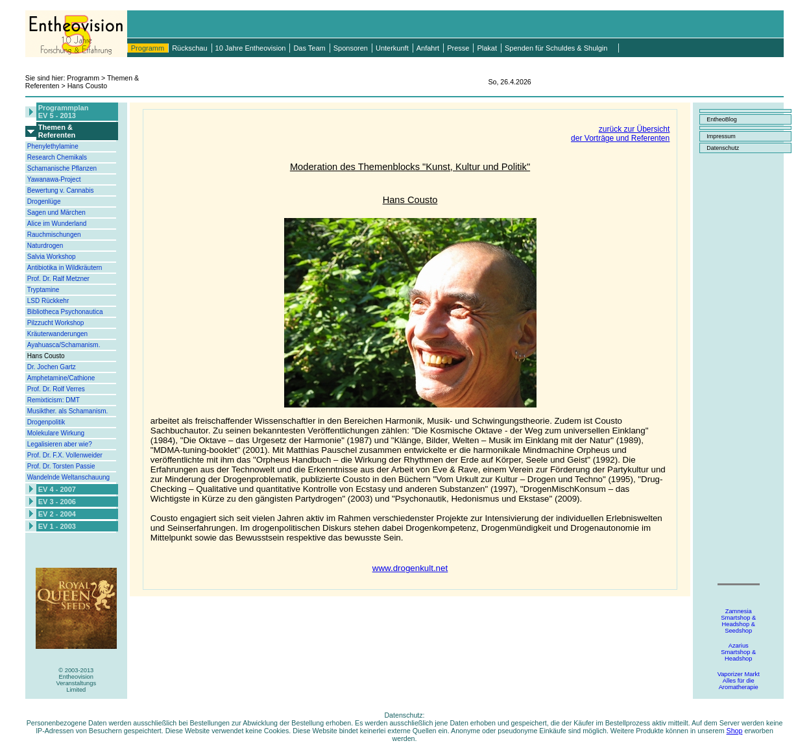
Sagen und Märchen (56, 212)
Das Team (309, 48)
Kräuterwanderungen (57, 333)
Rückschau (189, 48)
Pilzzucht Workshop (55, 322)
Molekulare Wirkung (55, 433)
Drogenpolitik (46, 422)
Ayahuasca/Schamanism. (64, 344)
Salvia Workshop (51, 256)
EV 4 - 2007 (57, 489)
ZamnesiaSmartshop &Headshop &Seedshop (738, 621)
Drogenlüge (44, 201)
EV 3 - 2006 (57, 501)
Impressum (721, 136)
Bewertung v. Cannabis (60, 190)
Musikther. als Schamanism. (67, 411)
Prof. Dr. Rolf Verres (56, 389)
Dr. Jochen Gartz (51, 367)
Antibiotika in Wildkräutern (65, 267)
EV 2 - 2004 (57, 514)
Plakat (487, 48)
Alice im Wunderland (57, 223)
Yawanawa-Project (54, 179)
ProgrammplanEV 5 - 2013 (63, 111)
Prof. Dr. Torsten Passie (61, 466)
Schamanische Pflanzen (62, 168)
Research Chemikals (57, 157)
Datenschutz (722, 148)
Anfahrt (428, 48)
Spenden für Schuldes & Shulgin (556, 48)
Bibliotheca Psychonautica (65, 311)
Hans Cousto (46, 355)
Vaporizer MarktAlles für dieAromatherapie (739, 680)
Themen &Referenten (56, 131)
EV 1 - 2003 (57, 526)
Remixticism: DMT (53, 400)
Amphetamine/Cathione (61, 378)
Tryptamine (43, 289)
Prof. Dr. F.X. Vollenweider (65, 455)
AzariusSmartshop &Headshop (738, 652)
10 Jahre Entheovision (250, 48)
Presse (458, 48)
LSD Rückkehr (48, 300)
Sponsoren (350, 48)
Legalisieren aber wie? (59, 444)
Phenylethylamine (52, 146)
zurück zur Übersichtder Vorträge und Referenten (620, 134)
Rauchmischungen (54, 234)
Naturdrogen (45, 245)
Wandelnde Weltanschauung (68, 477)
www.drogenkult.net (410, 568)
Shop (735, 731)
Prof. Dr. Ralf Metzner (58, 278)
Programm (147, 48)
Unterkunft (392, 48)
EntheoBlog (721, 119)
